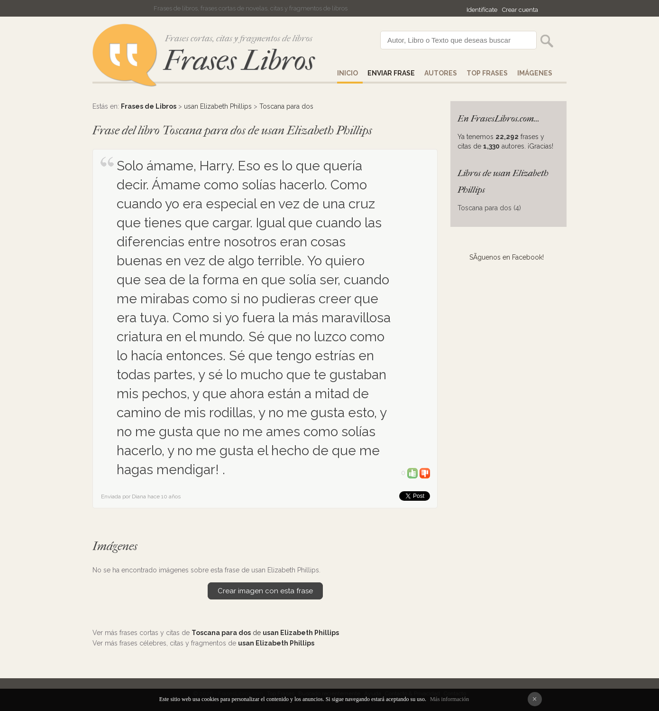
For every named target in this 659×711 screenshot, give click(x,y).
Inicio (347, 73)
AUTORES (440, 73)
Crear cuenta (520, 9)
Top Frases (487, 73)
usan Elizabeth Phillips (218, 106)
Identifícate (482, 9)
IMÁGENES (534, 73)
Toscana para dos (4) (489, 208)
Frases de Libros (148, 106)
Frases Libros (239, 60)
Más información (449, 699)
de (265, 632)
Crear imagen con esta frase (265, 591)
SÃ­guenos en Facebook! (506, 257)
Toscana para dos (286, 106)
